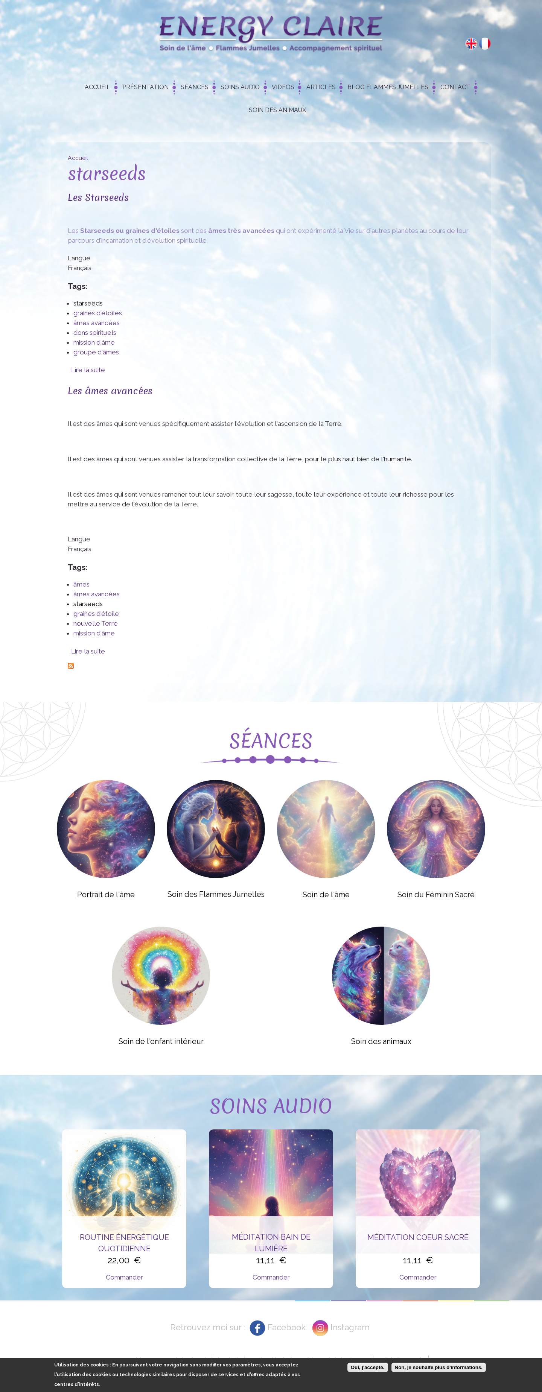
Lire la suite (88, 370)
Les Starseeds (98, 197)
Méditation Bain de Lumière (271, 1242)
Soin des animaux (277, 110)
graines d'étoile (96, 613)
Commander (124, 1277)
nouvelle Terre (95, 623)
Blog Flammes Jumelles (387, 87)
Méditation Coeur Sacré (418, 1237)
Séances (195, 87)
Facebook (287, 1327)
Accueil (97, 87)
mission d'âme (94, 342)
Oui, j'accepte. (368, 1367)
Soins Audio (240, 87)
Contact (455, 87)
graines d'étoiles (97, 313)
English (471, 44)
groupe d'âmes (96, 352)
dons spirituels (94, 332)
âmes (81, 584)
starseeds (88, 303)
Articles (321, 87)
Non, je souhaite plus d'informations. (439, 1367)
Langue (79, 258)
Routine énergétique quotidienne (124, 1243)
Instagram (350, 1327)
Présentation (145, 87)
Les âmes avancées (110, 390)
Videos (283, 87)
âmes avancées (96, 323)
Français (485, 44)
